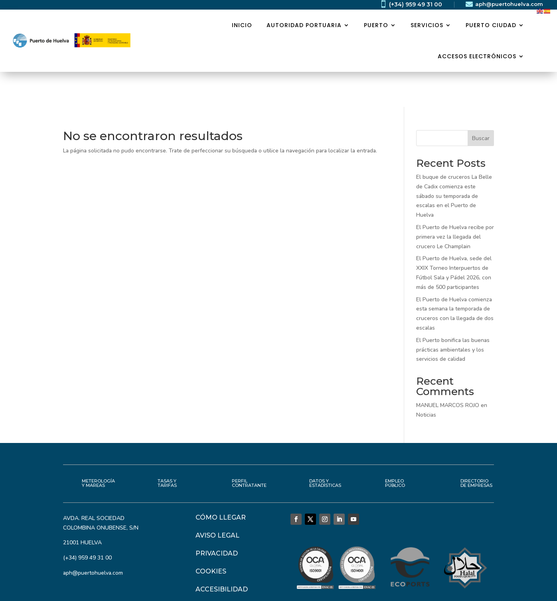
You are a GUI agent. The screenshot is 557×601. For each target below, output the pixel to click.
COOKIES (211, 536)
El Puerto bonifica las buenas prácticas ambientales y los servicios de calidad (453, 314)
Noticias (426, 380)
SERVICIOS (427, 25)
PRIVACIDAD (217, 518)
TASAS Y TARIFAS (167, 448)
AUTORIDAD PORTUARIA (304, 25)
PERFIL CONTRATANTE (249, 448)
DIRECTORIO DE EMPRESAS (476, 448)
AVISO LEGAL (217, 500)
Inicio (242, 25)
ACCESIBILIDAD (222, 554)
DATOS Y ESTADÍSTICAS (325, 448)
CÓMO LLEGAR (221, 482)
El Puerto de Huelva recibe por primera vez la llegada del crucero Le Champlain (455, 201)
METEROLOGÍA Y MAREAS (98, 448)
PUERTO (376, 25)
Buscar (481, 103)
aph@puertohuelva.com (509, 4)
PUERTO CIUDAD (491, 25)
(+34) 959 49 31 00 (415, 4)
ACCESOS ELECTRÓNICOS (477, 56)
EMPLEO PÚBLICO (395, 448)
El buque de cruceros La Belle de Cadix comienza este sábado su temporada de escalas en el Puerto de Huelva (454, 161)
